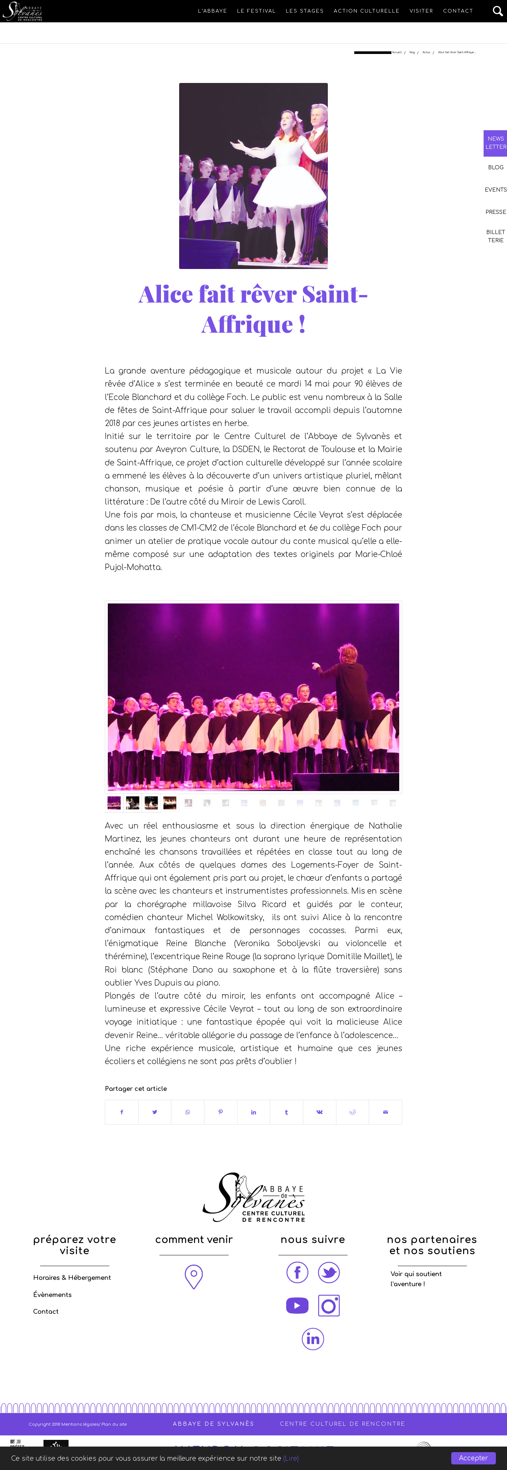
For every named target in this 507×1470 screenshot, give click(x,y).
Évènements (52, 1295)
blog (240, 348)
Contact (46, 1312)
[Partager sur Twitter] (155, 1112)
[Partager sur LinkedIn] (254, 1112)
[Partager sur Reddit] (352, 1112)
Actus (256, 348)
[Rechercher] (498, 11)
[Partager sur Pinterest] (220, 1112)
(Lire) (291, 1458)
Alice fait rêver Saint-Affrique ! (253, 308)
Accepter (473, 1458)
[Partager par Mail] (385, 1112)
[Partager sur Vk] (319, 1112)
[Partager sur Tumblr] (286, 1112)
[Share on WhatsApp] (187, 1112)
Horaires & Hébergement (72, 1278)
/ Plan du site (113, 1424)
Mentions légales (80, 1424)
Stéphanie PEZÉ (305, 348)
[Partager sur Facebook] (121, 1112)
